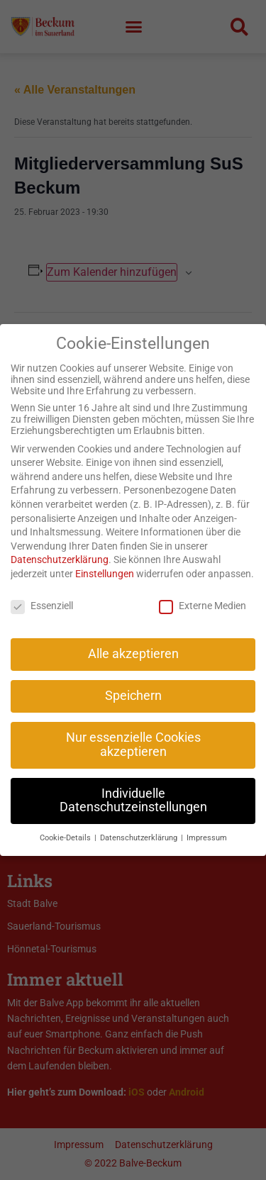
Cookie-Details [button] (66, 823)
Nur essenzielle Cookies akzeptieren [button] (133, 730)
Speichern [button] (133, 681)
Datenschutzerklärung (60, 544)
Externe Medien (202, 590)
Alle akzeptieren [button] (133, 639)
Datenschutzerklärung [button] (139, 823)
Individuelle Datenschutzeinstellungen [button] (133, 785)
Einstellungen (104, 558)
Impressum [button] (207, 823)
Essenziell (42, 590)
